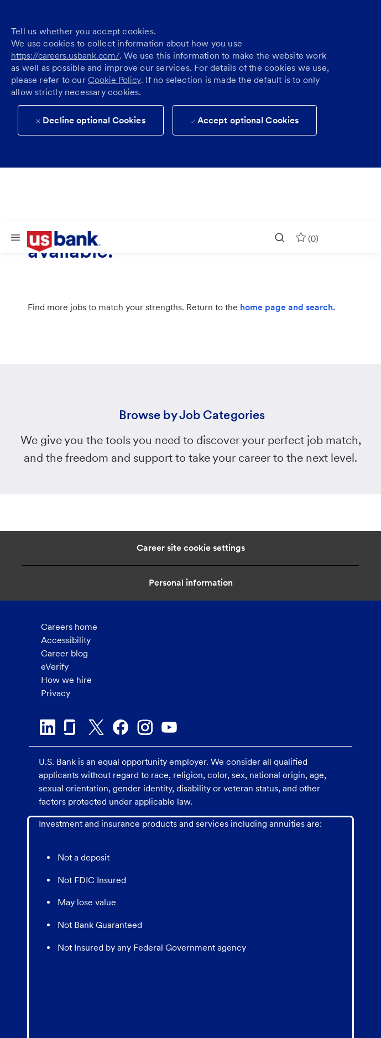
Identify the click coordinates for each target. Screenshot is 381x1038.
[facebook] (120, 727)
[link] (72, 242)
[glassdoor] (72, 727)
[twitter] (96, 727)
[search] (280, 237)
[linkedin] (47, 727)
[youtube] (169, 727)
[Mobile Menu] (15, 237)
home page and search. (287, 307)
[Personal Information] (191, 583)
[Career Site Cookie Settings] (191, 548)
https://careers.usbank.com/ (65, 55)
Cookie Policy (114, 80)
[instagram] (145, 727)
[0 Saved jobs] (307, 237)
